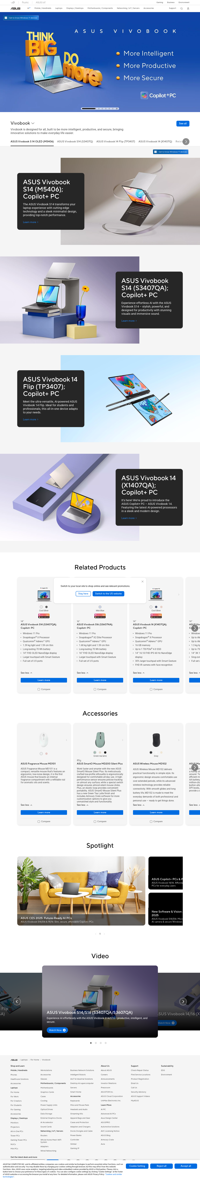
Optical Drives (47, 1109)
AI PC (103, 1109)
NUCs (13, 1144)
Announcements (108, 1079)
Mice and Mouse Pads (79, 1105)
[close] (142, 581)
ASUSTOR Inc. (107, 1092)
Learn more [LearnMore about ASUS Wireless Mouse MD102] (156, 812)
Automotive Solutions (110, 1127)
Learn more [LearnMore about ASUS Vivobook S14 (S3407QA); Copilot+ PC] (44, 680)
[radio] (41, 607)
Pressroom (105, 1088)
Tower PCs (15, 1136)
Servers (73, 1088)
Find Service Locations (140, 1075)
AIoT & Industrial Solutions (81, 1079)
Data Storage (46, 1114)
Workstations (46, 1070)
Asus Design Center (109, 1118)
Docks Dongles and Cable (81, 1131)
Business (171, 2)
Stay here (83, 593)
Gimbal (73, 1144)
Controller (74, 1140)
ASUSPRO (105, 1122)
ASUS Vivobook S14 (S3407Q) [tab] (75, 141)
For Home (15, 1092)
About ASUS (106, 1070)
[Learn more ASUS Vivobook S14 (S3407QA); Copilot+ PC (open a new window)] (129, 321)
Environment (184, 2)
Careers (104, 1075)
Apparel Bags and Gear (80, 1118)
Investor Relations (108, 1083)
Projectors (15, 1127)
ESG (163, 1070)
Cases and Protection (79, 1122)
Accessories (16, 1083)
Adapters (44, 1146)
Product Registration (140, 1079)
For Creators (16, 1101)
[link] (15, 9)
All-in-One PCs (17, 1131)
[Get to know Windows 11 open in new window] (171, 152)
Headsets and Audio (79, 1109)
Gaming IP (74, 1148)
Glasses (44, 1079)
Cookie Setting (137, 1166)
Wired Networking (48, 1151)
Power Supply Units (49, 1105)
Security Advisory (138, 1092)
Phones (14, 1075)
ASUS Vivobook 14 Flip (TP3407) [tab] (115, 141)
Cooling (44, 1101)
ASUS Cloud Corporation (112, 1096)
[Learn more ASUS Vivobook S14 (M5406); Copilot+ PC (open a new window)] (30, 222)
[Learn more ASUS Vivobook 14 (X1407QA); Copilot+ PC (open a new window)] (129, 518)
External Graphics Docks (51, 1118)
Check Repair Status (140, 1070)
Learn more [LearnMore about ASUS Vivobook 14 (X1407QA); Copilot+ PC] (156, 680)
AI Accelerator (47, 1122)
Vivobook (46, 1060)
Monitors (14, 1123)
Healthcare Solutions (20, 1079)
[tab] (89, 108)
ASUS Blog (105, 1135)
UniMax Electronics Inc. (111, 1101)
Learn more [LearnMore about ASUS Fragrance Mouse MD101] (44, 812)
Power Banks (75, 1135)
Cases (43, 1096)
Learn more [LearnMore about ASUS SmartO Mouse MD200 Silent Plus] (100, 812)
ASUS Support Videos (140, 1096)
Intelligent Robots (78, 1075)
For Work (15, 1096)
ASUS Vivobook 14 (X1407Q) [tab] (155, 141)
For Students (16, 1105)
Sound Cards (46, 1127)
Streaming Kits (76, 1114)
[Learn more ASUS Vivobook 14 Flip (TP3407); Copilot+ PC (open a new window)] (30, 419)
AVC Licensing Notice (110, 1131)
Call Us (134, 1088)
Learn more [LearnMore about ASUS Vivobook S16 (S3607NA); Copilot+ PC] (100, 680)
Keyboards (75, 1101)
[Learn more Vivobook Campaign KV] (100, 111)
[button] (159, 2)
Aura (103, 1144)
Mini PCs (14, 1149)
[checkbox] (44, 689)
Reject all (161, 1166)
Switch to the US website (108, 593)
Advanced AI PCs (108, 1114)
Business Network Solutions (82, 1070)
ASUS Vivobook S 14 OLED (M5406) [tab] (32, 141)
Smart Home (75, 1092)
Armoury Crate (107, 1140)
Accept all (186, 1166)
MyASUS (135, 1101)
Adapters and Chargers (80, 1127)
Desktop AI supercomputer (82, 1083)
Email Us (134, 1083)
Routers (44, 1135)
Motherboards (47, 1088)
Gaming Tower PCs (19, 1140)
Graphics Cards (47, 1092)
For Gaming (16, 1109)
